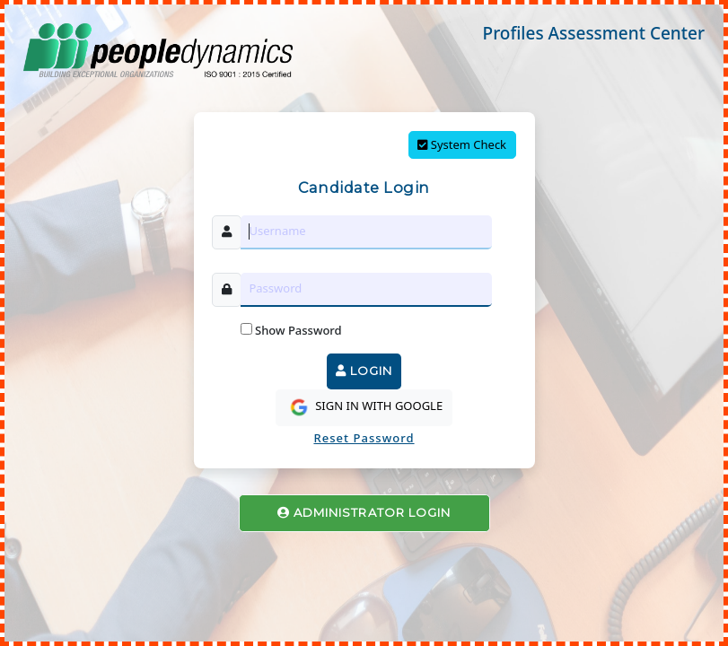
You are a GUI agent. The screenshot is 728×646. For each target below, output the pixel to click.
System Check (461, 144)
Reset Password (363, 438)
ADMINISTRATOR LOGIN (364, 512)
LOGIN (364, 370)
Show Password (291, 330)
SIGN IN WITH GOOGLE (364, 407)
